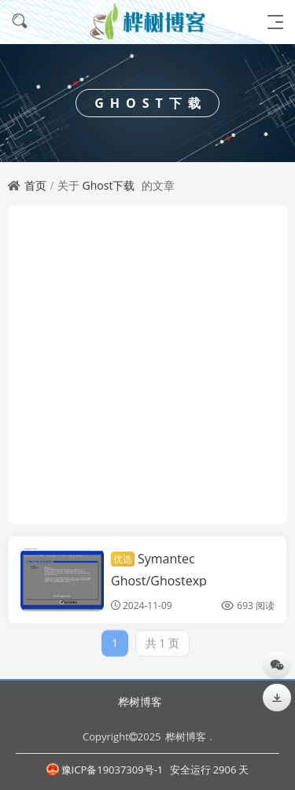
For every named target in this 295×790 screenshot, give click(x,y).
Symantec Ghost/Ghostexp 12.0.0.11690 (159, 580)
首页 (35, 185)
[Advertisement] (147, 364)
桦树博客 (140, 701)
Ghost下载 (109, 185)
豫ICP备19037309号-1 (105, 769)
